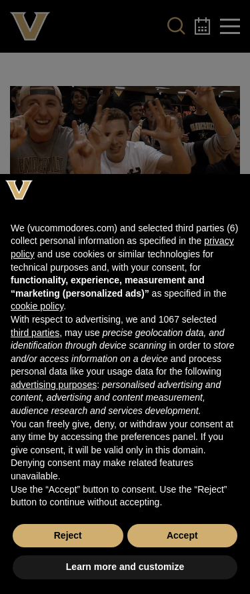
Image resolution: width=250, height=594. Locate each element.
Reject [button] (68, 535)
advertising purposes (54, 384)
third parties (35, 332)
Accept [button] (182, 535)
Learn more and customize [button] (125, 566)
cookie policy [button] (37, 306)
